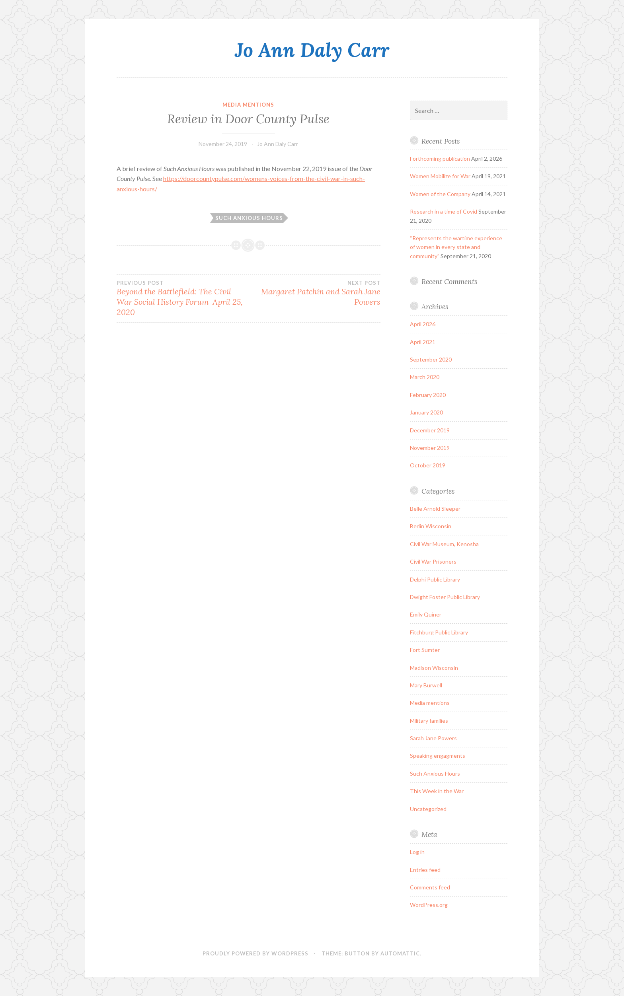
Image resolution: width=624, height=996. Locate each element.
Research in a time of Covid (443, 211)
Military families (429, 720)
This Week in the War (437, 791)
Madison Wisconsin (434, 667)
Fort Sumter (425, 649)
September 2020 (431, 359)
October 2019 (427, 465)
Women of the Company (440, 194)
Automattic (400, 953)
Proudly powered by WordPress (255, 953)
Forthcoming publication (440, 158)
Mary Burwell (426, 685)
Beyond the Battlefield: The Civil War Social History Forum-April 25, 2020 (182, 298)
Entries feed (425, 869)
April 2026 (422, 324)
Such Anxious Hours (249, 218)
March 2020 (424, 377)
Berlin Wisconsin (430, 526)
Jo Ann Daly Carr (312, 49)
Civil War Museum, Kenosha (444, 544)
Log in (417, 851)
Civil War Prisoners (433, 561)
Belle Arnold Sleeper (435, 508)
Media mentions (248, 104)
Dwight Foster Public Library (445, 596)
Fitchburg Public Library (439, 632)
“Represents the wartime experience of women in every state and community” (456, 247)
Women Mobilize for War (440, 176)
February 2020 (428, 394)
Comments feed (430, 887)
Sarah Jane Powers (433, 738)
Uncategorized (428, 808)
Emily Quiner (425, 614)
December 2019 (430, 430)
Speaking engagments (437, 755)
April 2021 (422, 341)
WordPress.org (429, 904)
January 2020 (426, 412)
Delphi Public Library (435, 579)
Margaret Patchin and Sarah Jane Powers (314, 293)
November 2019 (430, 447)
